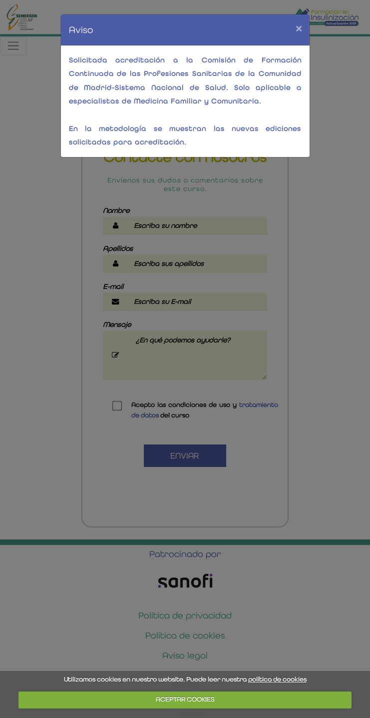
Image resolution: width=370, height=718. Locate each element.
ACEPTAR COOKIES (185, 699)
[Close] (299, 28)
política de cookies (277, 679)
